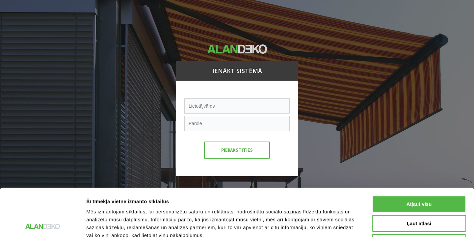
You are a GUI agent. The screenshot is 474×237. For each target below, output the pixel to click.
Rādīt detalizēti (358, 224)
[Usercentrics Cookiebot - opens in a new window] (42, 224)
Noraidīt (419, 195)
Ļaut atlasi (419, 176)
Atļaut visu (419, 156)
